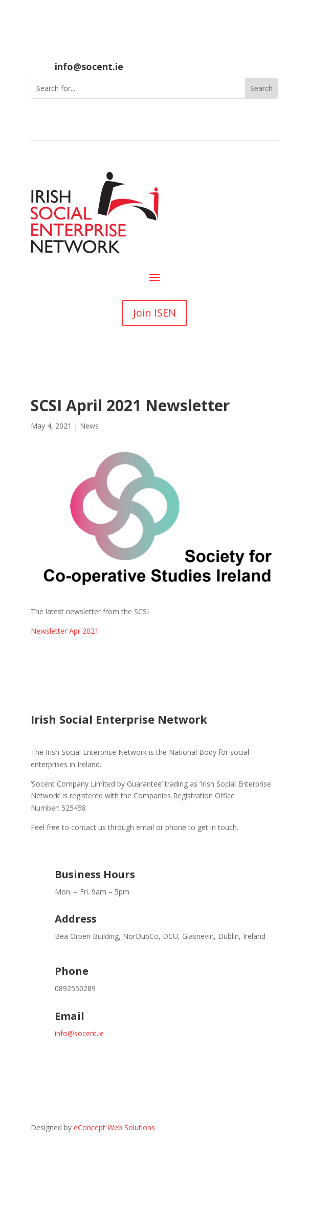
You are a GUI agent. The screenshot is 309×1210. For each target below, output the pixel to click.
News (89, 426)
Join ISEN (154, 313)
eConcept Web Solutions (114, 1127)
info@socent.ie (89, 66)
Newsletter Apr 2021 (65, 631)
